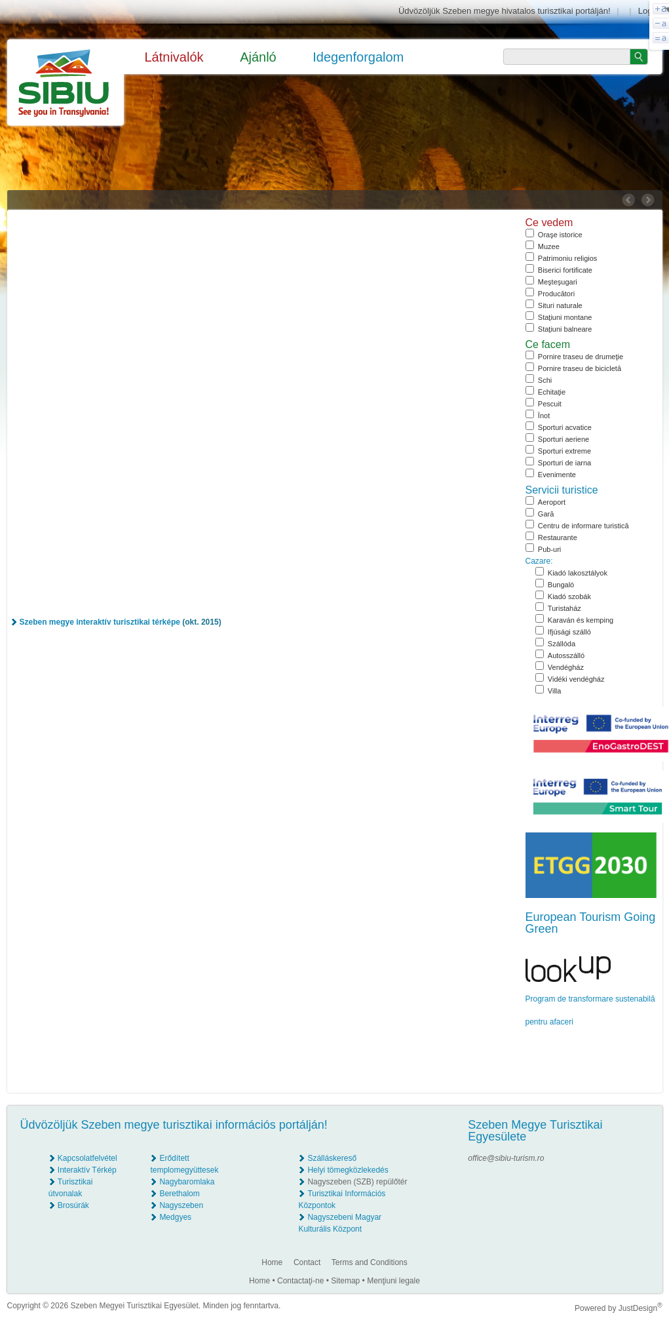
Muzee (549, 246)
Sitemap (345, 1280)
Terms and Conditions (370, 1262)
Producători (556, 294)
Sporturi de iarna (564, 463)
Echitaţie (551, 392)
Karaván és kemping (580, 620)
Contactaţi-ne (300, 1280)
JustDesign (640, 1308)
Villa (555, 691)
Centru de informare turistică (583, 526)
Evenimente (557, 474)
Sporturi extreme (564, 451)
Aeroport (551, 502)
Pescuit (550, 404)
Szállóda (561, 644)
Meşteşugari (557, 282)
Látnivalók (174, 57)
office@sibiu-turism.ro (506, 1158)
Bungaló (561, 585)
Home (271, 1262)
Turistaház (564, 608)
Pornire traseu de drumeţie (580, 357)
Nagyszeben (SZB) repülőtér (357, 1181)
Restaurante (557, 537)
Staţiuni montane (565, 317)
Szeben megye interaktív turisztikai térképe (100, 622)
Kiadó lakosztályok (577, 573)
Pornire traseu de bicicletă (579, 368)
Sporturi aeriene (563, 439)
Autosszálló (566, 655)
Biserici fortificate (565, 270)
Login (648, 11)
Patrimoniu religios (567, 258)
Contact (307, 1262)
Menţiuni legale (393, 1280)
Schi (545, 380)
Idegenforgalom (358, 57)
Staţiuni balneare (565, 329)
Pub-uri (549, 549)
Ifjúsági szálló (569, 632)
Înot (544, 415)
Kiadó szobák (569, 596)
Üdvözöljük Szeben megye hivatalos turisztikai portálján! (504, 11)
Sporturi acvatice (565, 427)
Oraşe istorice (560, 235)
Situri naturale (560, 305)
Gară (546, 514)
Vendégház (566, 667)
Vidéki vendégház (576, 679)
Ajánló (258, 57)
